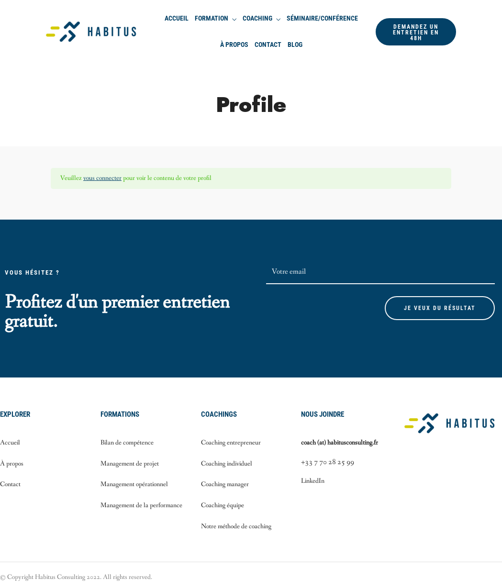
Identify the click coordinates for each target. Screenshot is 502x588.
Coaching (257, 18)
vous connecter (102, 178)
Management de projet (129, 463)
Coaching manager (225, 484)
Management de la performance (141, 505)
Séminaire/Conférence (322, 18)
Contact (268, 44)
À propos (234, 44)
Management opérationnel (134, 484)
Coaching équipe (222, 505)
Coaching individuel (226, 463)
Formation (211, 18)
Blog (295, 44)
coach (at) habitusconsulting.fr (339, 442)
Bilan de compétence (127, 442)
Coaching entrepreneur (231, 442)
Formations (119, 414)
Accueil (177, 18)
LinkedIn (312, 481)
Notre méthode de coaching (236, 526)
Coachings (219, 414)
